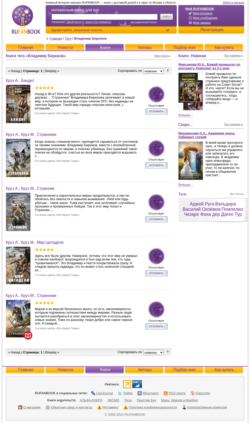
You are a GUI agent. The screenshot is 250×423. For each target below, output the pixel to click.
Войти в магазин (233, 2)
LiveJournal (102, 393)
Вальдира (225, 203)
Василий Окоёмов (201, 209)
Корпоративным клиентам (204, 407)
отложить (156, 111)
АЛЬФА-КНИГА (91, 400)
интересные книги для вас (75, 10)
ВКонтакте (148, 393)
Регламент (108, 407)
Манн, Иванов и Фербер (179, 400)
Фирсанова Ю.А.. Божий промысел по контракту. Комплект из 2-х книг (209, 66)
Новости (65, 47)
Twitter (125, 393)
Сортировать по (130, 71)
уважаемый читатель (88, 30)
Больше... (185, 115)
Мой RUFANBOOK (199, 9)
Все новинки (232, 55)
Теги (68, 38)
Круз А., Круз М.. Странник (30, 188)
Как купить (224, 47)
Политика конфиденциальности (150, 407)
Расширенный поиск (144, 22)
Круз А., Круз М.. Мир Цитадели (35, 242)
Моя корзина (202, 13)
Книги (105, 47)
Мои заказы (202, 22)
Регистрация (211, 29)
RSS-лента (174, 393)
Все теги (235, 193)
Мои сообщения (205, 18)
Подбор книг (184, 47)
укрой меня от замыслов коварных (88, 21)
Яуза (128, 400)
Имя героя (161, 55)
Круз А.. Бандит (20, 80)
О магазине (29, 407)
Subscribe (200, 393)
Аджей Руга (202, 203)
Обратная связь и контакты (69, 407)
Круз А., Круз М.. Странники (31, 134)
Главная (55, 38)
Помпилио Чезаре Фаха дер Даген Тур (213, 212)
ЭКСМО (113, 400)
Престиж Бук (146, 400)
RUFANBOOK (26, 19)
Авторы (145, 47)
